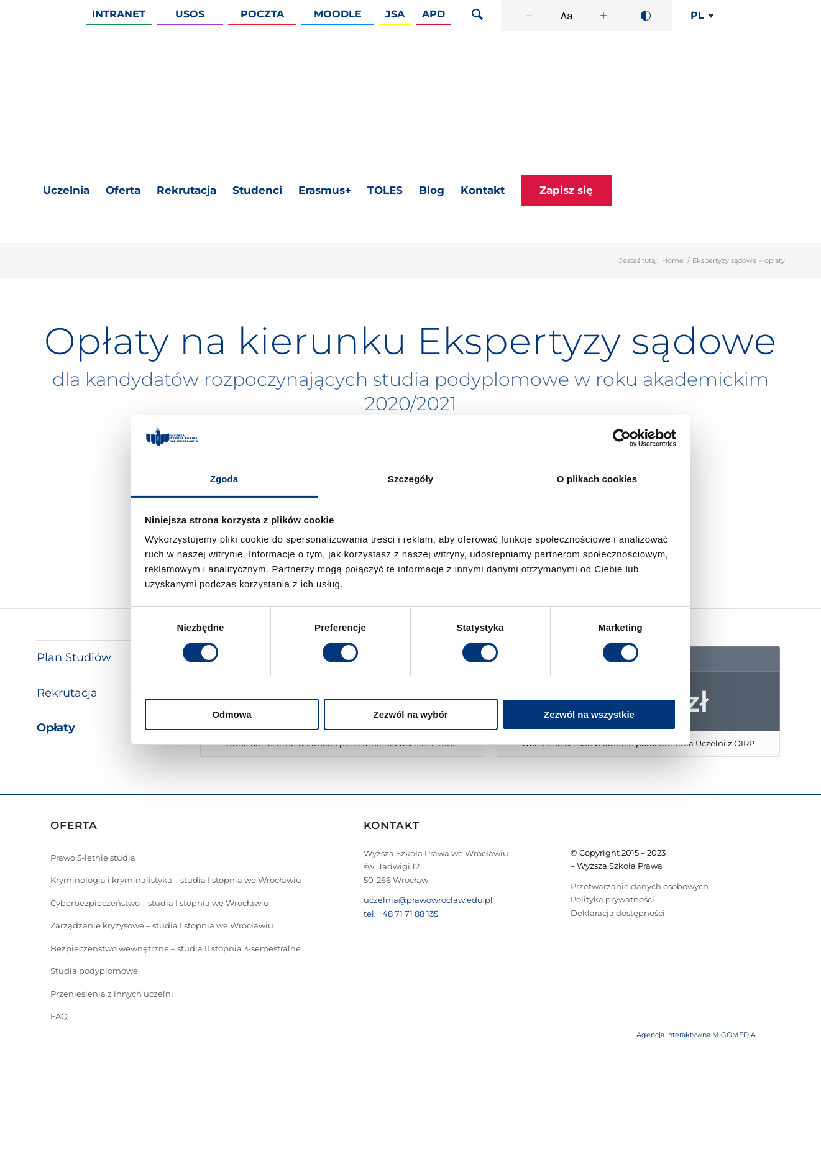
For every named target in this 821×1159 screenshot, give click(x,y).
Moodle (338, 14)
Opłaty (56, 728)
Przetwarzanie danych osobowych (640, 886)
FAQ (59, 1016)
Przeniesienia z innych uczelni (111, 994)
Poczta (262, 14)
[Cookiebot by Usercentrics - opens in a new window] (621, 438)
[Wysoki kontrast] (645, 15)
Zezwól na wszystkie (589, 714)
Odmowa (231, 714)
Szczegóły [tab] (410, 479)
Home (673, 260)
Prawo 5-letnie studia (92, 858)
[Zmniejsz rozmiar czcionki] (528, 15)
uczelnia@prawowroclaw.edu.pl (428, 900)
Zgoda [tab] (224, 479)
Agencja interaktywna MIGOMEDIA (696, 1034)
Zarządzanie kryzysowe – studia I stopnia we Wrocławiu (161, 925)
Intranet (118, 14)
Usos (189, 14)
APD (433, 14)
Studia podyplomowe (94, 971)
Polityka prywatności (612, 899)
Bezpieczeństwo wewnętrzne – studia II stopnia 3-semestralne (175, 948)
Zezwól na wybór (410, 714)
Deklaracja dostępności (618, 913)
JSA (395, 14)
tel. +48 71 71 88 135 (401, 913)
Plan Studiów (74, 657)
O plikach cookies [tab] (597, 479)
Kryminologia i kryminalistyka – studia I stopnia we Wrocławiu (175, 880)
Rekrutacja (67, 693)
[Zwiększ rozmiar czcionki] (603, 15)
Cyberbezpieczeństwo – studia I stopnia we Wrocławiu (159, 903)
